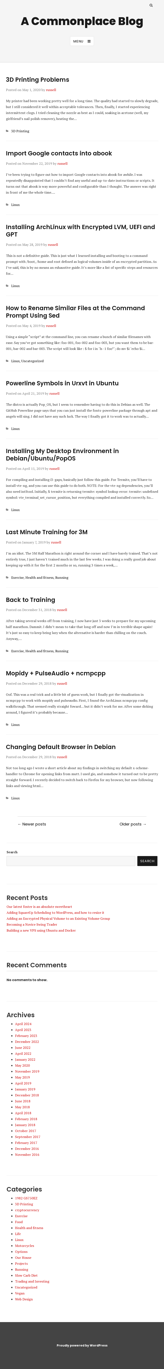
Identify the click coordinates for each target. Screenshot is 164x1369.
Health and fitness (39, 577)
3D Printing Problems (37, 80)
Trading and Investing (32, 1281)
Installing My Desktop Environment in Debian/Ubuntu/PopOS (62, 455)
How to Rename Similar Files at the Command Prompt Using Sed (75, 312)
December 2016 (27, 1148)
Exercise (17, 577)
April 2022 (23, 1053)
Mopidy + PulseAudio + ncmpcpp (56, 673)
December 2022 (27, 1041)
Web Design (24, 1299)
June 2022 (22, 1047)
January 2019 (25, 1089)
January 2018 (25, 1125)
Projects (21, 1263)
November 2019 (27, 1071)
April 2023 (23, 1029)
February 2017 (26, 1142)
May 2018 (22, 1107)
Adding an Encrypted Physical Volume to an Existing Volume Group (58, 918)
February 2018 (26, 1119)
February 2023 (26, 1035)
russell (51, 89)
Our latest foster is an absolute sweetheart (39, 906)
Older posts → (133, 824)
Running (61, 577)
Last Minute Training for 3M (47, 532)
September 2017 (27, 1136)
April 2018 (23, 1113)
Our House (23, 1257)
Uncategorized (32, 361)
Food (19, 1222)
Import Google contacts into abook (59, 153)
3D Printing (20, 131)
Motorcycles (24, 1245)
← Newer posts (32, 824)
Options (21, 1251)
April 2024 (23, 1023)
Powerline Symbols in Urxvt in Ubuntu (62, 383)
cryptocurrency (27, 1210)
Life (18, 1233)
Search (12, 852)
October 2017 (25, 1130)
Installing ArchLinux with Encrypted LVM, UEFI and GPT (80, 231)
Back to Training (30, 600)
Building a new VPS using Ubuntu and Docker (41, 930)
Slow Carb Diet (26, 1275)
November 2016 (27, 1154)
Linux (15, 204)
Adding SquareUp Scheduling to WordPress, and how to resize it (55, 912)
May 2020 (22, 1065)
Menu (78, 41)
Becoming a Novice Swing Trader (32, 924)
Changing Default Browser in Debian (61, 747)
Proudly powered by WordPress (82, 1345)
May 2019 (22, 1077)
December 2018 (27, 1095)
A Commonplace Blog (82, 21)
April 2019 (23, 1083)
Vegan (20, 1293)
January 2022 (25, 1059)
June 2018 (22, 1101)
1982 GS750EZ (26, 1198)
